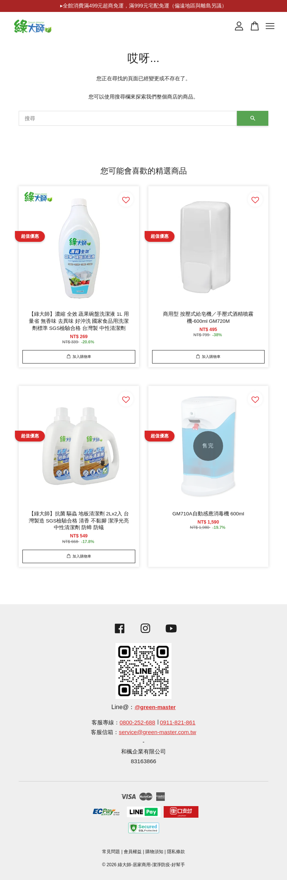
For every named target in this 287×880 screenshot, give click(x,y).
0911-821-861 (177, 722)
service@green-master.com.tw (157, 732)
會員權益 (133, 851)
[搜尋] (128, 118)
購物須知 (154, 851)
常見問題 (111, 851)
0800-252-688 (137, 722)
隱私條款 (176, 851)
